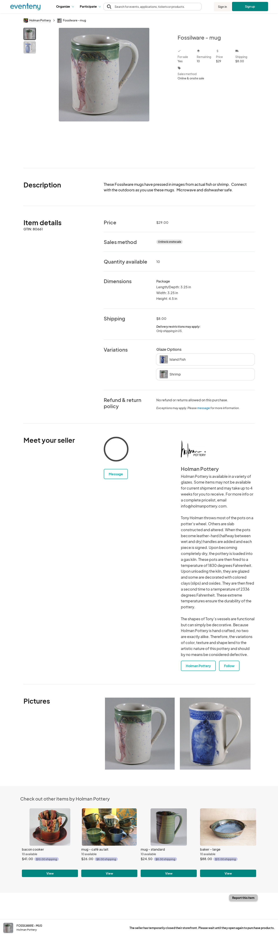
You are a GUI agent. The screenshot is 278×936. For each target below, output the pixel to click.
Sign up (250, 6)
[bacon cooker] (50, 827)
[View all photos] (104, 94)
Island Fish (173, 359)
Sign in (222, 6)
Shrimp (170, 374)
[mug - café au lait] (109, 827)
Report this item (243, 898)
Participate (90, 6)
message (203, 408)
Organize (65, 6)
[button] (65, 6)
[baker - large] (228, 827)
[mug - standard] (169, 827)
